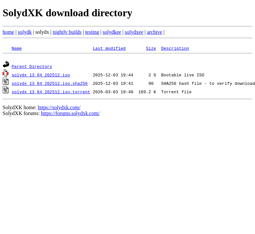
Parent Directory (32, 67)
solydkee (112, 32)
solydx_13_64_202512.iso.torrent (51, 93)
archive (154, 32)
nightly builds (67, 32)
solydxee (134, 32)
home (8, 32)
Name (17, 48)
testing (92, 32)
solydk (25, 32)
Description (175, 48)
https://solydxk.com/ (59, 108)
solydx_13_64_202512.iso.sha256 (50, 84)
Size (151, 48)
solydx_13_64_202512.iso (41, 76)
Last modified (109, 48)
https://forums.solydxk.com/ (70, 114)
